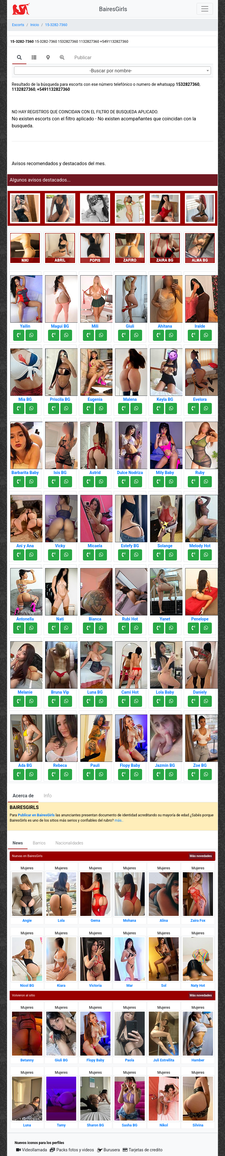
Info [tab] (48, 795)
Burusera (108, 1150)
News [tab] (18, 843)
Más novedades (201, 856)
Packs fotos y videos (72, 1150)
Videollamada (31, 1150)
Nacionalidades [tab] (69, 843)
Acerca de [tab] (23, 795)
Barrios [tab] (39, 843)
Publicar (82, 57)
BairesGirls (113, 9)
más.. (119, 820)
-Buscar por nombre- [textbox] (111, 70)
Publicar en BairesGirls (36, 815)
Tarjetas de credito (143, 1150)
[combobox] (112, 70)
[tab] (19, 58)
